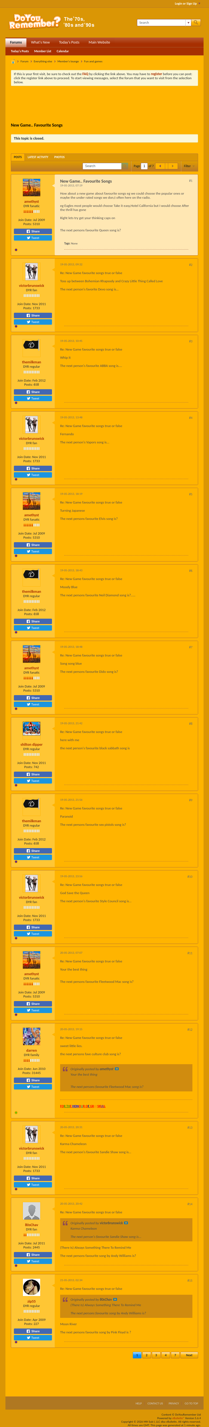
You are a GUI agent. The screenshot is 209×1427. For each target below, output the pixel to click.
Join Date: (25, 220)
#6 (190, 571)
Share (33, 231)
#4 (190, 418)
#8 (190, 724)
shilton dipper (32, 744)
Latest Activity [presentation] (38, 157)
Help (139, 1403)
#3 (190, 341)
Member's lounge (68, 61)
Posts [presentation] (18, 157)
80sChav (31, 1225)
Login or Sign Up (187, 3)
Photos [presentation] (59, 157)
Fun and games (93, 61)
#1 (190, 181)
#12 (190, 1030)
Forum (25, 61)
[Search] (164, 22)
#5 (190, 494)
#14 (190, 1204)
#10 (190, 877)
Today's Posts (69, 42)
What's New (40, 42)
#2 (190, 265)
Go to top (191, 1403)
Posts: (27, 224)
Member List (42, 51)
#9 (190, 800)
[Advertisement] (110, 105)
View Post (117, 1068)
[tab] (18, 157)
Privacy (174, 1403)
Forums (16, 42)
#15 (190, 1280)
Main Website (99, 42)
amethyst (31, 201)
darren (31, 1050)
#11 (190, 953)
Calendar (63, 51)
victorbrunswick (31, 285)
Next (189, 1355)
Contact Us (155, 1403)
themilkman (31, 362)
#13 (190, 1128)
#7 (190, 647)
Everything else (43, 61)
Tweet (33, 238)
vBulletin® (178, 1418)
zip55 (31, 1301)
